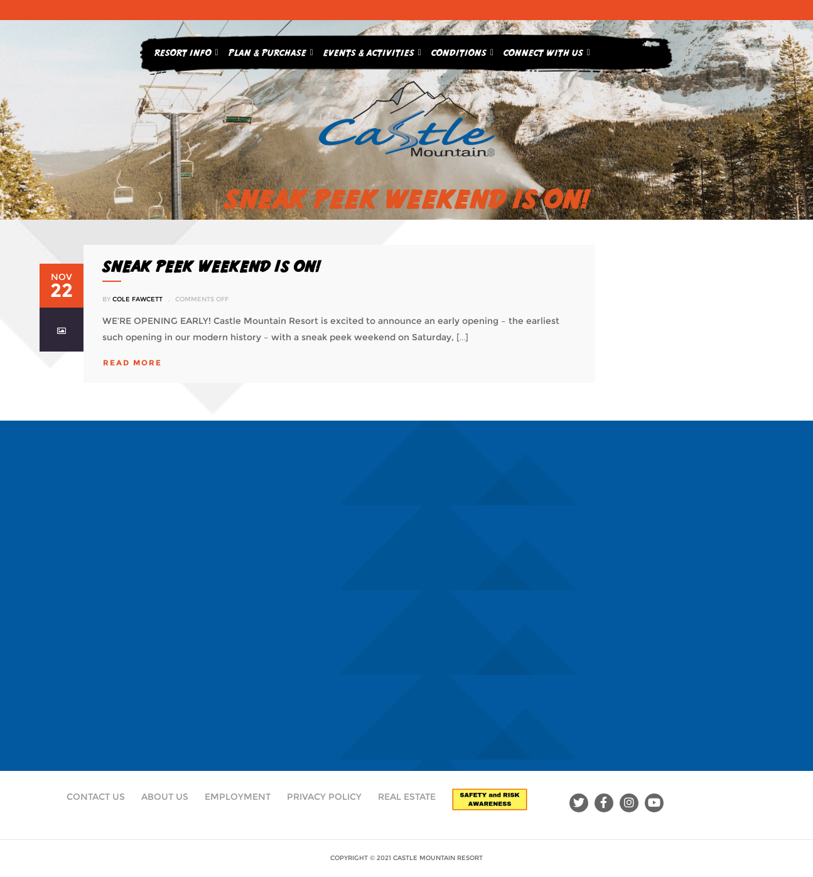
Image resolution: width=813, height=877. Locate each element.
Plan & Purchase (271, 50)
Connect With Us (546, 50)
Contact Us (96, 796)
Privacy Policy (324, 796)
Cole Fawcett (137, 299)
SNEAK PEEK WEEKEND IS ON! (211, 266)
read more (132, 362)
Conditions (462, 50)
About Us (164, 796)
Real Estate (407, 796)
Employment (238, 796)
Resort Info (186, 50)
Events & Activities (372, 50)
